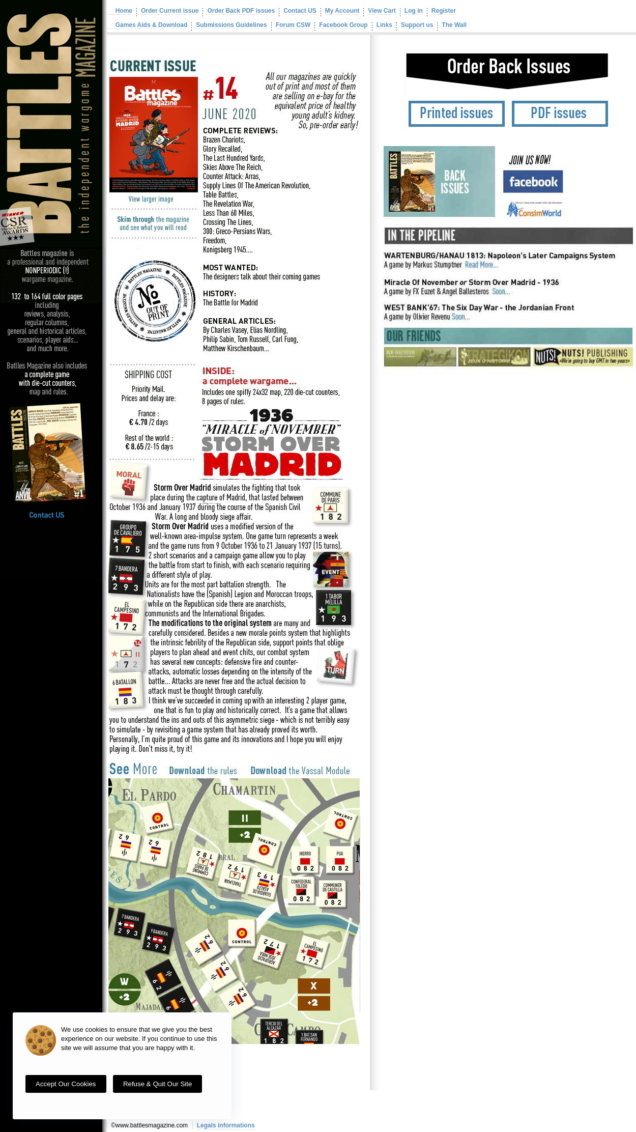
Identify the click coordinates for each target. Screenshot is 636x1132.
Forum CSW (293, 25)
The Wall (454, 25)
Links (384, 25)
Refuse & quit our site (157, 1084)
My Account (342, 10)
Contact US (299, 10)
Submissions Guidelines (231, 25)
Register (443, 10)
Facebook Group (343, 25)
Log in (413, 10)
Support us (417, 25)
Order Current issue (169, 10)
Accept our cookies (66, 1084)
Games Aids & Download (147, 25)
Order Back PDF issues (241, 10)
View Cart (381, 10)
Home (119, 10)
